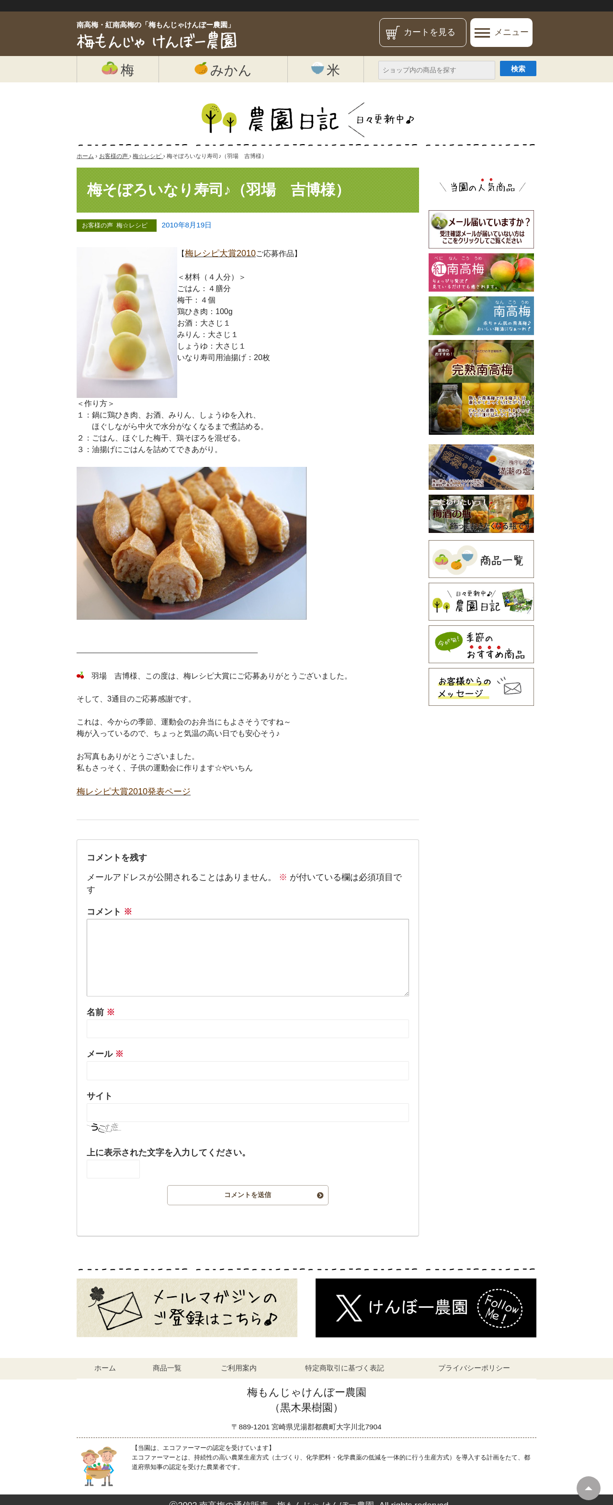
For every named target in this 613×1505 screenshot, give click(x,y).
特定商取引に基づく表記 (344, 1368)
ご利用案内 (239, 1368)
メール (105, 1054)
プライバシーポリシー (474, 1368)
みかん (223, 69)
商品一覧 (167, 1368)
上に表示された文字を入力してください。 (168, 1152)
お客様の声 (97, 225)
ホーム (105, 1368)
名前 (101, 1012)
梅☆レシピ (132, 225)
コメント (109, 912)
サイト (100, 1096)
